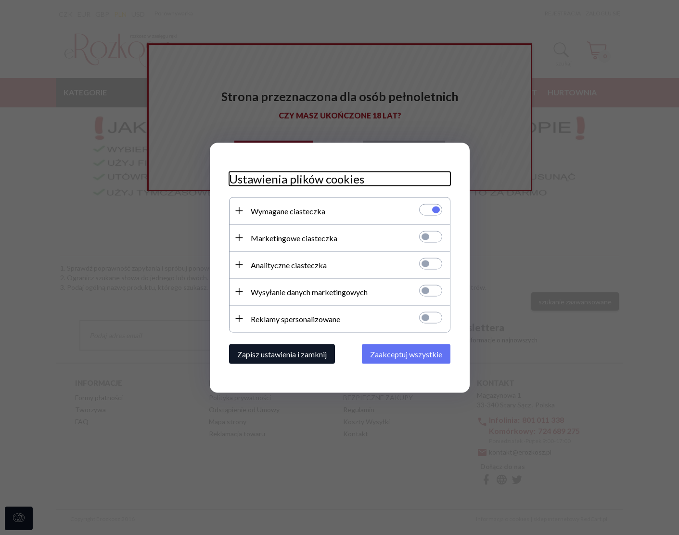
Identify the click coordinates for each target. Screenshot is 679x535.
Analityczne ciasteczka (289, 264)
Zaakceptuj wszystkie (406, 353)
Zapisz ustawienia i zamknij (282, 353)
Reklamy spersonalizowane (295, 318)
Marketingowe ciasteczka (294, 237)
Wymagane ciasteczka (288, 210)
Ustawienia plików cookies (296, 178)
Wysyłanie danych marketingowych (309, 291)
